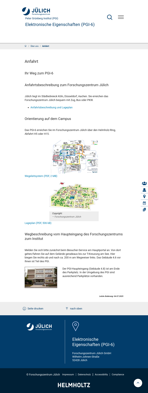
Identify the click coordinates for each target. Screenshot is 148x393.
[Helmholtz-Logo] (74, 386)
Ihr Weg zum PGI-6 (39, 73)
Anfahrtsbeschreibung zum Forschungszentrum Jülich (67, 85)
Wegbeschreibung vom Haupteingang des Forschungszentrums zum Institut (74, 236)
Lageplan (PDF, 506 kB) (38, 222)
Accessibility (101, 374)
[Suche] (109, 17)
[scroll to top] (138, 383)
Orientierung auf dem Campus (48, 119)
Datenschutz (84, 374)
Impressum (68, 374)
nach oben (73, 308)
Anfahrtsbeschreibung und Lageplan (51, 107)
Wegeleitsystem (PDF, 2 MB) (41, 176)
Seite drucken (33, 308)
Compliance (118, 374)
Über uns (34, 46)
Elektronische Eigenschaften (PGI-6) (60, 24)
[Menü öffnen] (121, 17)
